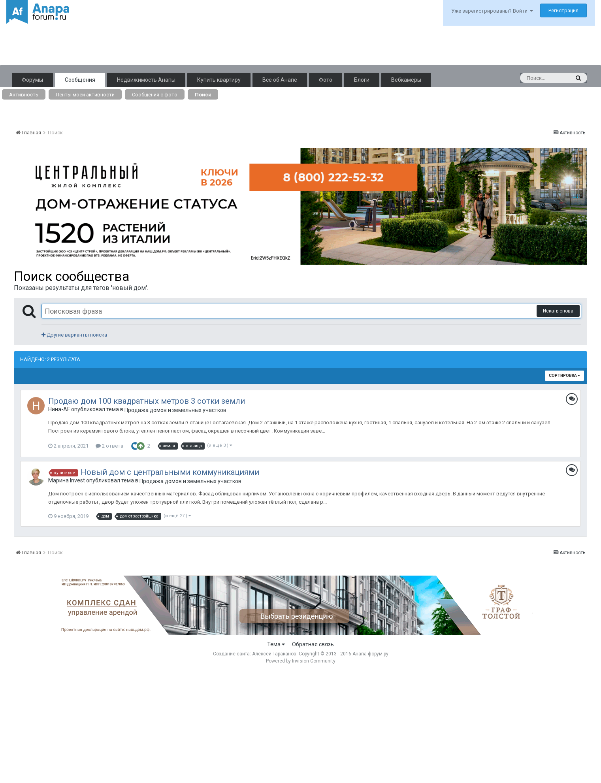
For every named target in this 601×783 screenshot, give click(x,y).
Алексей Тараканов (274, 654)
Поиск (203, 95)
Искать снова (558, 311)
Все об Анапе (279, 80)
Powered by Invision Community (300, 661)
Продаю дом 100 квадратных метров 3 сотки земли (146, 401)
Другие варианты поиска (74, 335)
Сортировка (564, 375)
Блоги (361, 80)
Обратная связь (313, 644)
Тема (276, 644)
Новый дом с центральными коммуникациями (170, 472)
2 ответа (109, 446)
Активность (23, 95)
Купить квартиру (219, 80)
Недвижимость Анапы (146, 80)
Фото (325, 80)
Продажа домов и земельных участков (175, 410)
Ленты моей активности (85, 95)
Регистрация (563, 10)
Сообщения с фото (154, 95)
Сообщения (80, 80)
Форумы (32, 80)
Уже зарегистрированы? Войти (492, 11)
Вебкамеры (406, 80)
